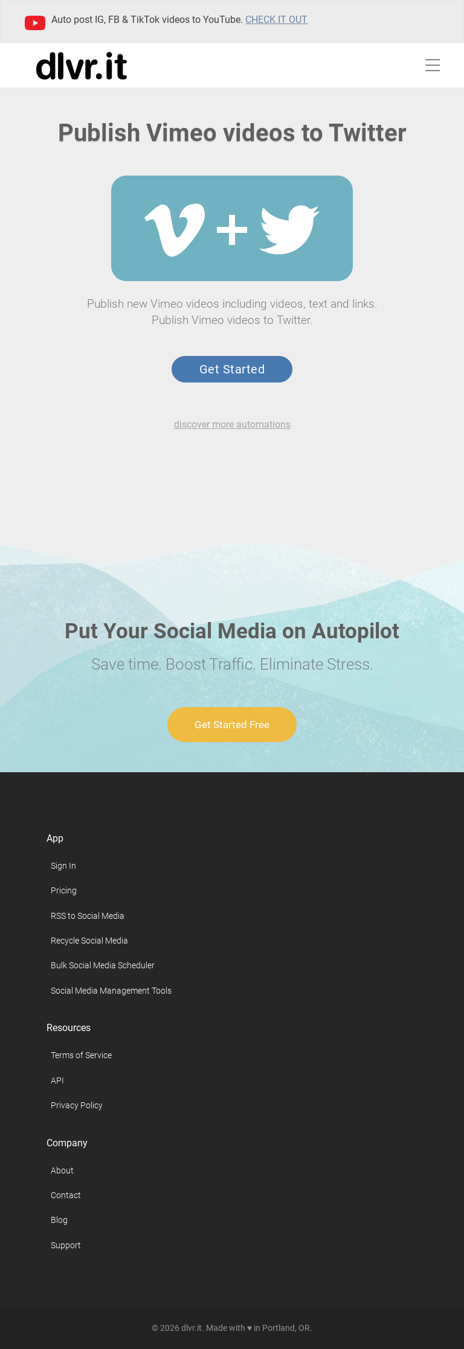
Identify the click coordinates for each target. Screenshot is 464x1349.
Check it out (276, 19)
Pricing (64, 890)
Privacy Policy (77, 1105)
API (57, 1080)
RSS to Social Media (87, 916)
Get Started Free (232, 725)
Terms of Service (81, 1055)
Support (66, 1245)
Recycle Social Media (89, 940)
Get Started (232, 369)
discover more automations (232, 424)
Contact (66, 1195)
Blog (59, 1220)
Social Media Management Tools (111, 990)
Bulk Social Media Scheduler (103, 965)
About (62, 1170)
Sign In (63, 866)
